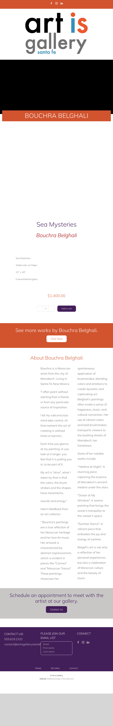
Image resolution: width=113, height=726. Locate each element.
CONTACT (73, 668)
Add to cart (67, 308)
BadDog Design (54, 679)
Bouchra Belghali (56, 235)
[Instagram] (83, 642)
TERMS (38, 668)
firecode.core (68, 679)
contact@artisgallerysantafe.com (26, 644)
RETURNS (55, 668)
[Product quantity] (46, 308)
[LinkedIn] (88, 642)
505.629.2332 (13, 639)
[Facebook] (78, 642)
